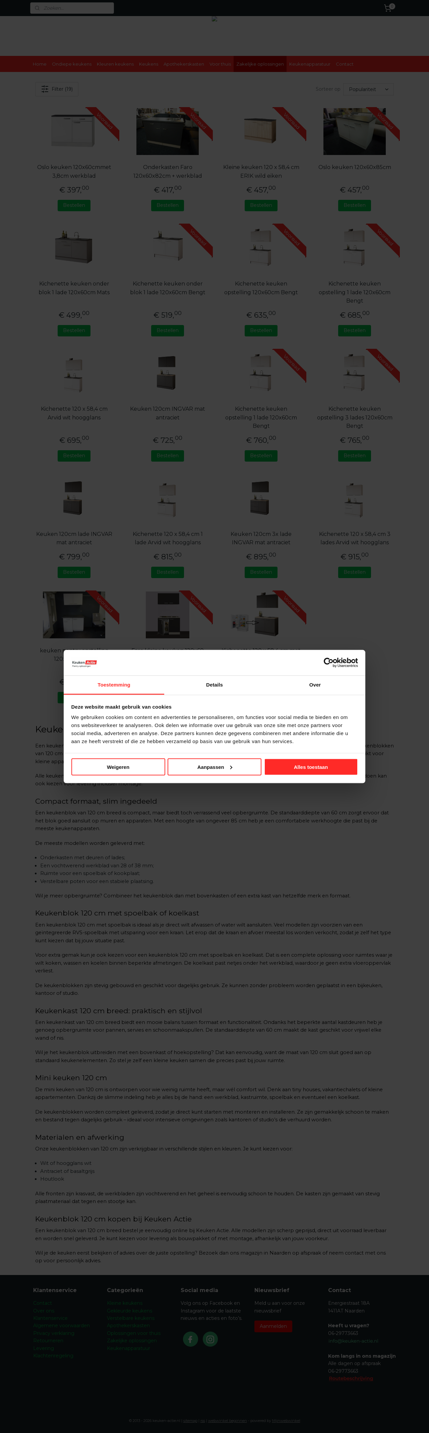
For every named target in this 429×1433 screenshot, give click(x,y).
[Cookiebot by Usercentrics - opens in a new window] (328, 662)
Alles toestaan (311, 767)
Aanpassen (214, 767)
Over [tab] (315, 685)
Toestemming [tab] (114, 685)
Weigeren (118, 767)
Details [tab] (214, 685)
